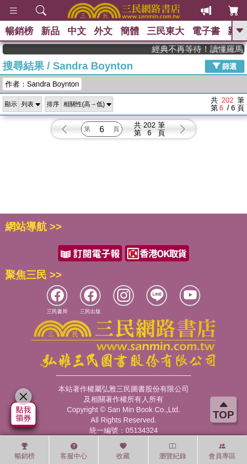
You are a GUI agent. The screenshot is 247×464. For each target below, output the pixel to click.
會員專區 (222, 451)
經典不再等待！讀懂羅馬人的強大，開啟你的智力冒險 (203, 49)
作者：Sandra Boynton (42, 84)
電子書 (206, 31)
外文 (103, 31)
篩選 (225, 66)
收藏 (123, 451)
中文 (76, 31)
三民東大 (165, 31)
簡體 (129, 31)
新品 (50, 31)
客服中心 (73, 451)
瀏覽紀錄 (172, 451)
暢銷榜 (19, 31)
